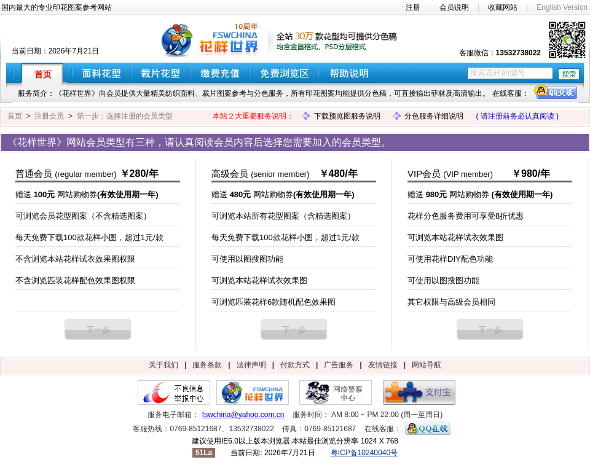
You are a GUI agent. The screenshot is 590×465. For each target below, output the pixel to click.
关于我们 (163, 365)
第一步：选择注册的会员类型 (125, 116)
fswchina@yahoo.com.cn (243, 414)
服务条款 (207, 365)
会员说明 (454, 7)
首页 (14, 116)
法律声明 (251, 365)
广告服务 (338, 365)
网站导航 (426, 365)
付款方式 (295, 365)
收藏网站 (502, 7)
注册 (413, 7)
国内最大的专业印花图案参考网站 (56, 7)
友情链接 (383, 365)
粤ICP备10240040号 (364, 452)
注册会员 (49, 116)
